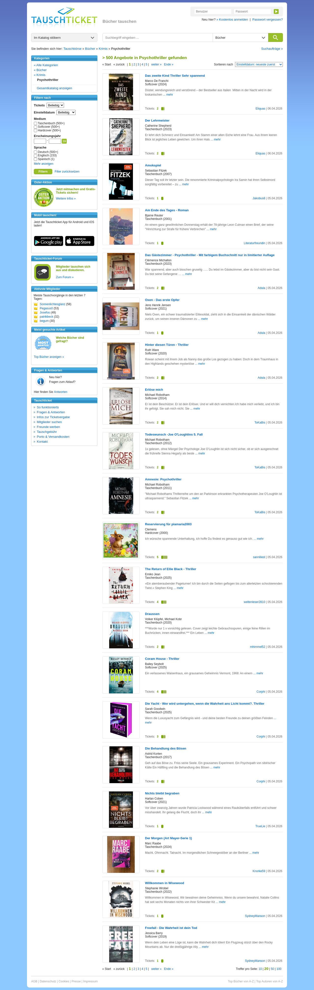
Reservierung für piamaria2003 (168, 524)
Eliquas (260, 108)
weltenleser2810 (254, 602)
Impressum (90, 981)
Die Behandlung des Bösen (165, 748)
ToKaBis (259, 422)
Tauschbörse (73, 48)
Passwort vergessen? (267, 19)
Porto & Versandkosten (53, 437)
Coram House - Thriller (162, 659)
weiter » (156, 64)
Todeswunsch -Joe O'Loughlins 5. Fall (174, 434)
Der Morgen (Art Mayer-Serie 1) (168, 838)
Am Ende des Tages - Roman (167, 210)
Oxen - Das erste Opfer (162, 300)
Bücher (90, 48)
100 (278, 969)
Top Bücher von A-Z (241, 981)
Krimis (103, 48)
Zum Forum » (65, 277)
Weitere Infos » (66, 198)
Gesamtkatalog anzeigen (54, 88)
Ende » (168, 64)
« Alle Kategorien (46, 65)
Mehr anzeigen (43, 163)
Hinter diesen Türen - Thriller (167, 345)
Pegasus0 (46, 308)
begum (44, 321)
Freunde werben (48, 427)
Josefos (45, 312)
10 (260, 969)
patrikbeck (46, 316)
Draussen (152, 614)
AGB (34, 981)
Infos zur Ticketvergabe (53, 417)
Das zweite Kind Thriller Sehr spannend (175, 75)
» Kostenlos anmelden (232, 19)
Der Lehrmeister (157, 120)
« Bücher (40, 70)
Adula (261, 288)
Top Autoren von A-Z (269, 981)
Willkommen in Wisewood (164, 883)
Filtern (43, 171)
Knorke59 (259, 871)
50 (272, 969)
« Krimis (39, 75)
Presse (76, 981)
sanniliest (259, 557)
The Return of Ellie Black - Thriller (170, 569)
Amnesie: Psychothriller (163, 479)
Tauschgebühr (47, 432)
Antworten (60, 392)
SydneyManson (255, 916)
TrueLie (260, 826)
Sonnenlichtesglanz (52, 304)
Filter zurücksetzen (67, 171)
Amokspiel (153, 165)
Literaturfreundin (254, 243)
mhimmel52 (257, 647)
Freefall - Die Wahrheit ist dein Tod (171, 928)
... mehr (168, 94)
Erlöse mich (154, 389)
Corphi (261, 691)
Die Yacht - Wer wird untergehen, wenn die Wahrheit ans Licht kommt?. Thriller (204, 703)
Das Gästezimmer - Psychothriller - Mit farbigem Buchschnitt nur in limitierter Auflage (210, 255)
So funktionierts (48, 407)
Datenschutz (48, 981)
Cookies (64, 981)
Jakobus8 (259, 198)
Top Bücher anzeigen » (49, 357)
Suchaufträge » (272, 48)
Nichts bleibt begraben (162, 793)
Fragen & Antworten (51, 412)
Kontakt (42, 441)
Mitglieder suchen (49, 422)
